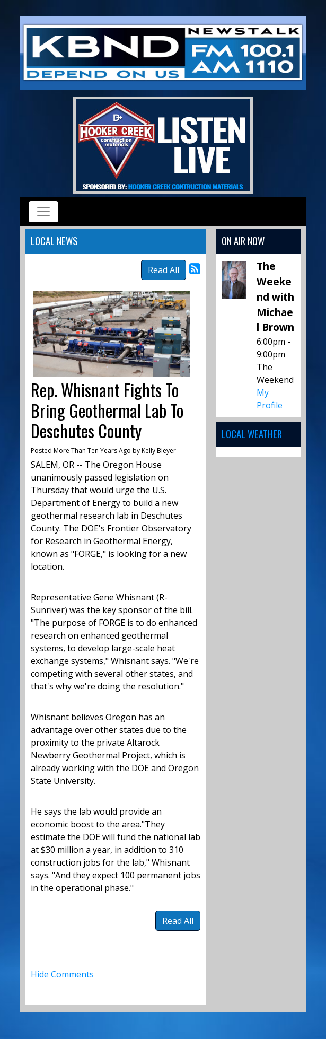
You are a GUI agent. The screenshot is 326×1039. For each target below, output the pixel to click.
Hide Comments (62, 974)
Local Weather (252, 433)
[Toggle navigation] (43, 211)
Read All (163, 270)
